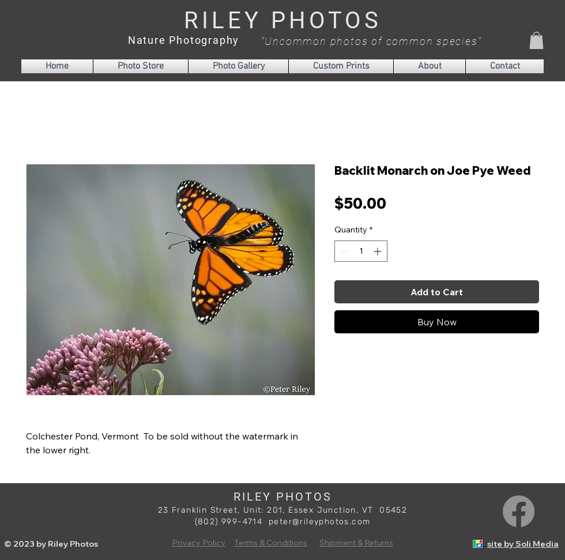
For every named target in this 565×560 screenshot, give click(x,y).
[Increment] (378, 251)
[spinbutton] (361, 251)
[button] (536, 40)
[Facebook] (518, 511)
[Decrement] (343, 251)
